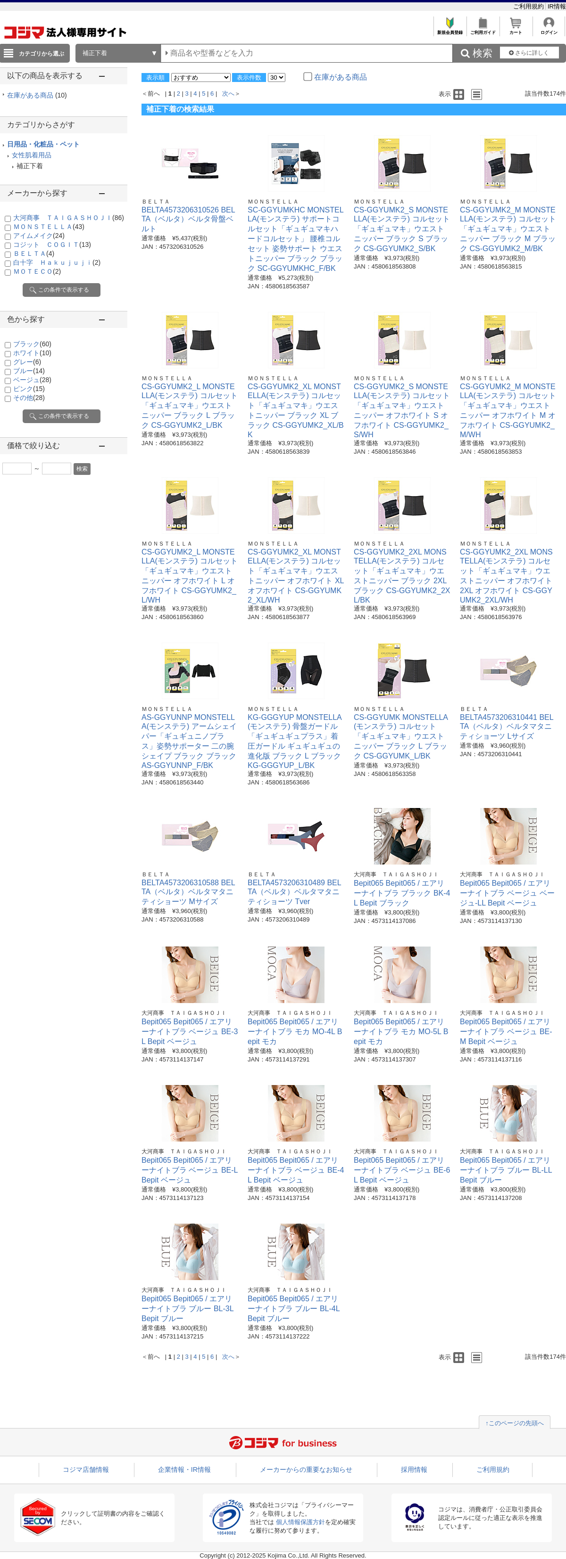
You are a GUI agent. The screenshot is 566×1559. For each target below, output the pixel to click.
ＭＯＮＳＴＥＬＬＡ (48, 226)
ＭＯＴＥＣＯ (37, 271)
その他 (29, 397)
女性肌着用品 (31, 155)
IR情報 (557, 6)
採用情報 (414, 1469)
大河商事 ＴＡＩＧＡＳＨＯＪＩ (68, 217)
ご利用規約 (529, 6)
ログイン (548, 30)
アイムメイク (39, 235)
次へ (228, 93)
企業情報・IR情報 (184, 1469)
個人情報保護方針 (300, 1522)
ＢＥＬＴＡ (33, 253)
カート (515, 30)
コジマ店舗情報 (86, 1469)
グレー (27, 362)
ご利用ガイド (482, 30)
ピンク (29, 388)
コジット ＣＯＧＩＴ (52, 244)
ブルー (29, 371)
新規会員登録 (449, 30)
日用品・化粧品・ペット (43, 144)
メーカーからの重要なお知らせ (306, 1469)
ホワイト (32, 353)
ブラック (32, 344)
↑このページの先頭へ (514, 1423)
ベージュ (32, 380)
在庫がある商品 (37, 95)
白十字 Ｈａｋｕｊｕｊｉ (56, 262)
